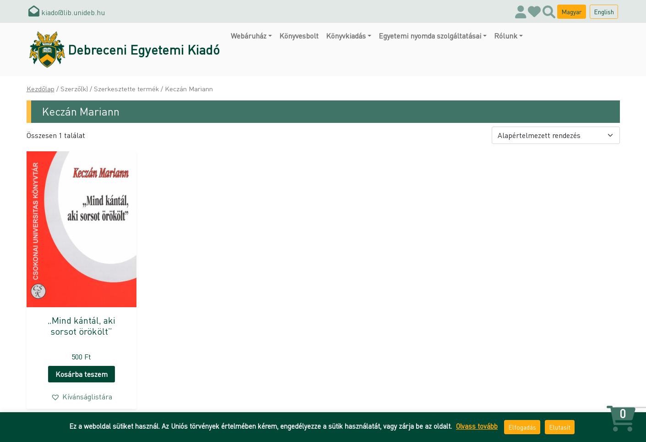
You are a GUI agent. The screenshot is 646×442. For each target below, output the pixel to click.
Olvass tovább (477, 426)
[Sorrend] (556, 135)
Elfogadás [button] (522, 427)
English (604, 11)
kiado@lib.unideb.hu (66, 12)
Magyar (571, 11)
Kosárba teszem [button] (81, 374)
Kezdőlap (40, 88)
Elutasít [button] (559, 427)
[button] (81, 396)
